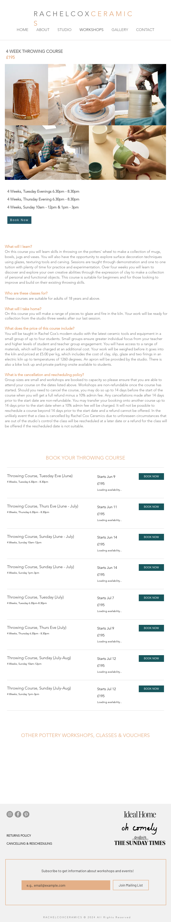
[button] (151, 476)
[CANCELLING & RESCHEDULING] (45, 843)
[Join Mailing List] (131, 885)
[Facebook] (18, 814)
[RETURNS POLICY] (32, 835)
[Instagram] (10, 814)
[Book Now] (19, 220)
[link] (48, 475)
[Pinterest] (26, 814)
